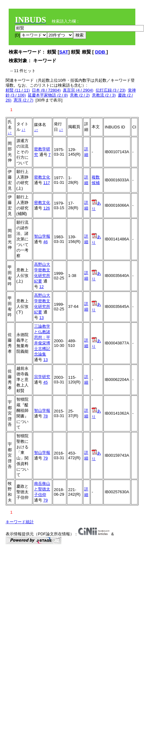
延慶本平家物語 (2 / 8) (48, 95)
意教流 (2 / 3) (104, 95)
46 (45, 241)
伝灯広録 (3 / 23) (111, 90)
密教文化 (42, 177)
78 (45, 416)
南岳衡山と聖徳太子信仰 (42, 489)
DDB (101, 51)
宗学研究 (42, 376)
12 (41, 286)
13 (41, 317)
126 (46, 208)
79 (45, 458)
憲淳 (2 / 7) (23, 100)
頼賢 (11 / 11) (18, 90)
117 (46, 182)
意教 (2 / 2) (80, 95)
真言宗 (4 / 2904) (78, 90)
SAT (63, 51)
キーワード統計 (20, 522)
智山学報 (42, 236)
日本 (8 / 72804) (46, 90)
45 (45, 382)
